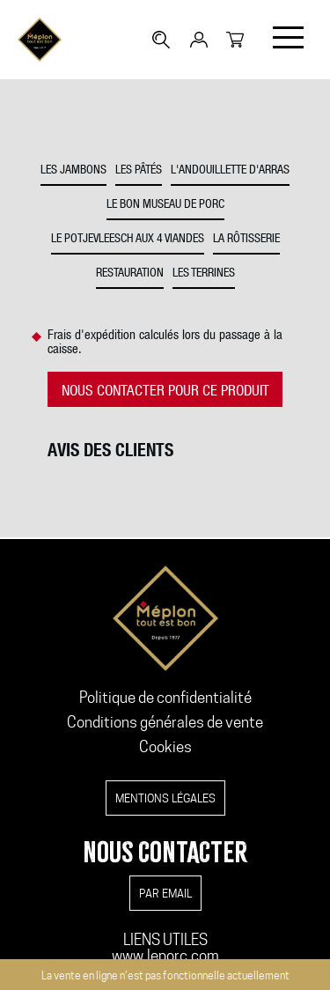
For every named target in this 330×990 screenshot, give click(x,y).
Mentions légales (165, 798)
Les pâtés (138, 171)
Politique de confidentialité (165, 698)
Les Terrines (203, 274)
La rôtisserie (246, 239)
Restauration (130, 274)
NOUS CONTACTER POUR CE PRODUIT (165, 392)
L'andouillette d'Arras (230, 171)
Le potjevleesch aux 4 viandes (127, 239)
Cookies (165, 747)
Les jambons (73, 171)
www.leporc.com (165, 956)
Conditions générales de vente (165, 722)
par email (165, 893)
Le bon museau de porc (165, 205)
